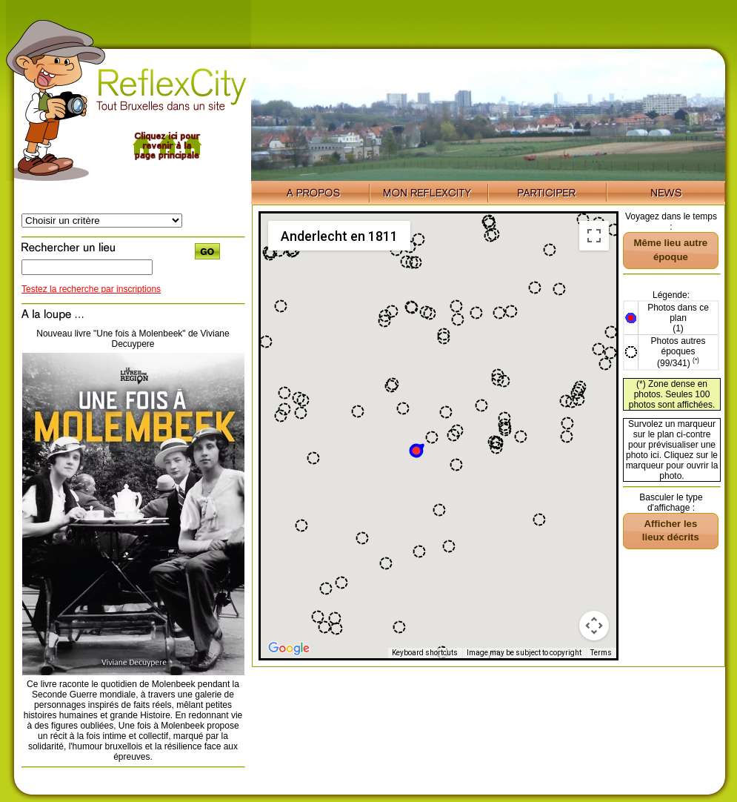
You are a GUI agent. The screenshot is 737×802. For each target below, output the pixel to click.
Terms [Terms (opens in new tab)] (601, 653)
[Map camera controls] (594, 625)
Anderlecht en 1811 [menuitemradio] (339, 236)
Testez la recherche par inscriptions (91, 289)
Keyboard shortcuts (425, 653)
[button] (417, 450)
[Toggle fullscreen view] (594, 236)
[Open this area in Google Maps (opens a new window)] (288, 648)
